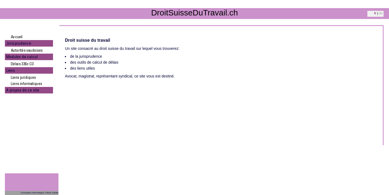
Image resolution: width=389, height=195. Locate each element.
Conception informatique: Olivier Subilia (39, 192)
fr (375, 13)
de (381, 13)
